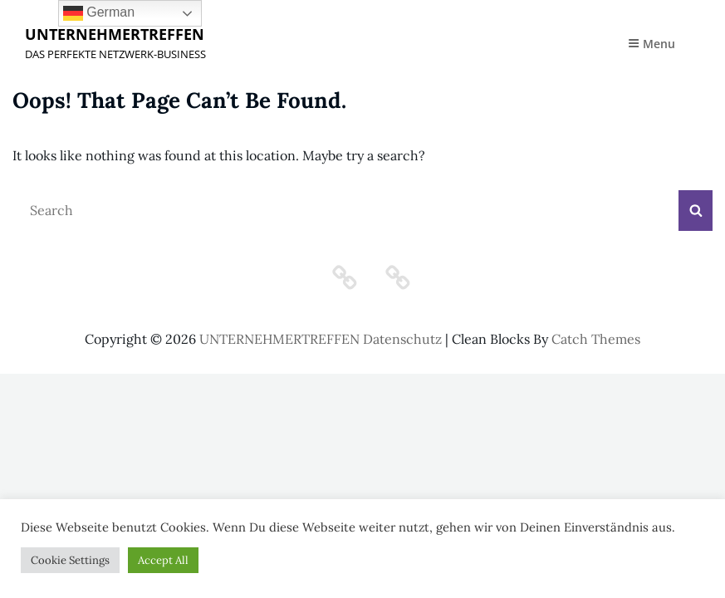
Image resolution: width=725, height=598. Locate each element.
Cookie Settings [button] (70, 560)
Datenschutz (402, 339)
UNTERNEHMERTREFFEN (114, 34)
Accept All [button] (163, 560)
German (99, 13)
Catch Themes (595, 339)
